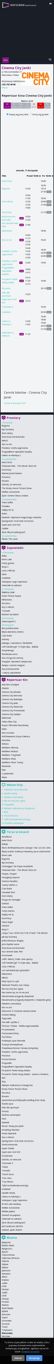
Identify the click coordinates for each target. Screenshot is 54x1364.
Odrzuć (18, 1358)
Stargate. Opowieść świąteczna (17, 661)
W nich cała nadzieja (11, 1204)
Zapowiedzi (15, 548)
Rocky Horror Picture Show (14, 1089)
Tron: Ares (7, 1178)
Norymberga (8, 650)
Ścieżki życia (7, 1103)
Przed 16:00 (34, 175)
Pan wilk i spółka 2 (10, 1022)
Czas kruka (7, 635)
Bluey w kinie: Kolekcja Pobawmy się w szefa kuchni (26, 851)
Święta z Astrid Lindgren (13, 665)
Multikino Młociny (10, 747)
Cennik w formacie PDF (15, 403)
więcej (5, 87)
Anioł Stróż (7, 181)
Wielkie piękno (8, 1211)
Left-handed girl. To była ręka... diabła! (20, 646)
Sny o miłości (8, 607)
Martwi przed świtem (12, 473)
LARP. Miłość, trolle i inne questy (17, 959)
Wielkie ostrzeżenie (11, 491)
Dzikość (5, 903)
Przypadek (9, 804)
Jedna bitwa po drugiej (12, 940)
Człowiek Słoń (8, 892)
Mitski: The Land (9, 539)
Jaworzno (6, 1270)
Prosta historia (11, 815)
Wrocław (6, 1336)
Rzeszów (6, 1314)
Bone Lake (7, 559)
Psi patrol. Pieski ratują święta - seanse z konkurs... (25, 1074)
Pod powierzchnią (10, 1033)
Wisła (4, 777)
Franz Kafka (7, 502)
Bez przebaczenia (10, 628)
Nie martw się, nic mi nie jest (15, 992)
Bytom (5, 1251)
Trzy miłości (7, 1181)
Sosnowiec (7, 1320)
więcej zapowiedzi (12, 672)
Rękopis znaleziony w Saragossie (19, 808)
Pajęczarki (6, 1018)
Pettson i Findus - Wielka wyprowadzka (20, 1026)
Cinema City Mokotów (12, 706)
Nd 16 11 (40, 105)
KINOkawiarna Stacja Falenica (16, 736)
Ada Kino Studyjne (10, 684)
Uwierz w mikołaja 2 (11, 455)
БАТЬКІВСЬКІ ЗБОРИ (12, 1226)
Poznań (5, 1301)
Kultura (5, 743)
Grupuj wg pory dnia (19, 114)
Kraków (5, 1280)
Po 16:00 (47, 175)
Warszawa (7, 1333)
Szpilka (5, 528)
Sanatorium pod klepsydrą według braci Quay (23, 1100)
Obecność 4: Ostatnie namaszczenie (19, 1011)
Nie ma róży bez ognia (14, 800)
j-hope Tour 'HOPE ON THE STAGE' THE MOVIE (25, 933)
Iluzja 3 (5, 566)
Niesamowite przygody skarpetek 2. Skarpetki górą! (26, 999)
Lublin (4, 1283)
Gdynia (5, 1264)
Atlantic (5, 688)
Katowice (6, 1273)
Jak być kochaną (9, 936)
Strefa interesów (9, 1144)
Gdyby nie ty (8, 509)
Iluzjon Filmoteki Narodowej (15, 725)
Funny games (8, 563)
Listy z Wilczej (8, 570)
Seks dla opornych (10, 1107)
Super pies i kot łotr (11, 524)
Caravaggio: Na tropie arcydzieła (17, 866)
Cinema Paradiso (10, 881)
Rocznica (6, 288)
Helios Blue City (9, 721)
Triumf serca (8, 1174)
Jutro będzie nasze (10, 944)
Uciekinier (6, 312)
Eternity (5, 639)
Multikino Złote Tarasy (12, 762)
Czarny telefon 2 (9, 885)
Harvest (5, 925)
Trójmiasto (7, 1330)
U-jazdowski (7, 773)
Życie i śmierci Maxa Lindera (15, 495)
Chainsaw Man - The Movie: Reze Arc (19, 466)
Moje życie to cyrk (10, 981)
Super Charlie (8, 1148)
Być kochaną (8, 429)
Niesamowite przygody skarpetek (18, 996)
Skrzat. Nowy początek (12, 1126)
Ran (3, 1077)
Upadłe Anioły (10, 793)
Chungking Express (11, 877)
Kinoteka (6, 740)
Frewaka (6, 506)
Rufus (4, 513)
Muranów (6, 766)
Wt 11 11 (7, 105)
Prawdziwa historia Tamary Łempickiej (20, 1048)
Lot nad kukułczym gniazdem (16, 970)
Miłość (5, 440)
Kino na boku (8, 732)
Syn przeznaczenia (10, 669)
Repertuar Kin (17, 680)
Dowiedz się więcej (30, 1351)
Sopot (5, 1317)
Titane (5, 1166)
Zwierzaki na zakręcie (12, 585)
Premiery (13, 418)
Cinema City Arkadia (11, 692)
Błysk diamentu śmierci (13, 631)
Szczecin (6, 1323)
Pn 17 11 (47, 105)
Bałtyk (5, 844)
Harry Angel (7, 922)
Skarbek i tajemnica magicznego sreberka (21, 517)
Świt (4, 769)
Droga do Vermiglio (11, 899)
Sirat (4, 1118)
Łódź (4, 1286)
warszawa (23, 5)
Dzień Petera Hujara (11, 595)
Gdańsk (5, 1261)
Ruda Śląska (7, 1308)
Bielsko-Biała (8, 1245)
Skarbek (5, 1122)
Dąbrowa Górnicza (10, 1258)
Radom (5, 1305)
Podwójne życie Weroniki (15, 789)
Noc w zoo (7, 239)
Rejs (6, 812)
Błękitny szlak (8, 592)
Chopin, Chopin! (9, 873)
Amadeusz (7, 836)
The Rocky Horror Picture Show (17, 488)
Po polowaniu (8, 1029)
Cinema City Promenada (13, 710)
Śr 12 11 (14, 105)
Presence (6, 477)
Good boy (6, 212)
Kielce (4, 1276)
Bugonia (6, 188)
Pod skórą (6, 1037)
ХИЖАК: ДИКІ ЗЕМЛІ (12, 1230)
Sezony (5, 1111)
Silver (4, 574)
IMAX (4, 729)
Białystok (6, 1242)
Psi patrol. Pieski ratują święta (16, 1070)
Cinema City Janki (10, 703)
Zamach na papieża (11, 1215)
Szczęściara (7, 1155)
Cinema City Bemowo (12, 695)
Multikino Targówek (11, 755)
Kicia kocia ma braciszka (13, 436)
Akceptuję (34, 1358)
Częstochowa (8, 1254)
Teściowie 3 (7, 306)
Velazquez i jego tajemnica (14, 581)
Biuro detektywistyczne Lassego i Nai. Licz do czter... (27, 847)
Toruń (5, 1326)
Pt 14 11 (27, 105)
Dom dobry (7, 201)
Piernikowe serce (10, 654)
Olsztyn (5, 1289)
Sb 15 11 (33, 105)
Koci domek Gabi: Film (12, 951)
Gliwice (5, 1267)
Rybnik (5, 1311)
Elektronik (6, 717)
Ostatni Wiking (9, 1014)
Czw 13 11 (20, 105)
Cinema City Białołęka (12, 699)
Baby (4, 555)
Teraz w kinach (18, 832)
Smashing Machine (10, 1129)
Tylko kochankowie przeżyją (17, 819)
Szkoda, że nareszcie (11, 484)
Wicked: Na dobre (10, 614)
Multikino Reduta (10, 751)
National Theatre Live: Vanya (15, 985)
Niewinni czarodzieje (13, 797)
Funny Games (8, 910)
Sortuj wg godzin (40, 114)
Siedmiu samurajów (14, 823)
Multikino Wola (9, 758)
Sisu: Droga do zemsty (12, 657)
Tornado (6, 610)
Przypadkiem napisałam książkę (8, 270)
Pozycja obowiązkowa (12, 1044)
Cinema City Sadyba (11, 714)
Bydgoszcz (7, 1248)
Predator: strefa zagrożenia (15, 448)
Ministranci (7, 230)
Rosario (5, 480)
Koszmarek (7, 955)
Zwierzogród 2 (9, 621)
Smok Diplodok (9, 1133)
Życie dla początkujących (13, 532)
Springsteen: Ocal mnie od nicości (18, 521)
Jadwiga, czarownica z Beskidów (17, 643)
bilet (49, 192)
